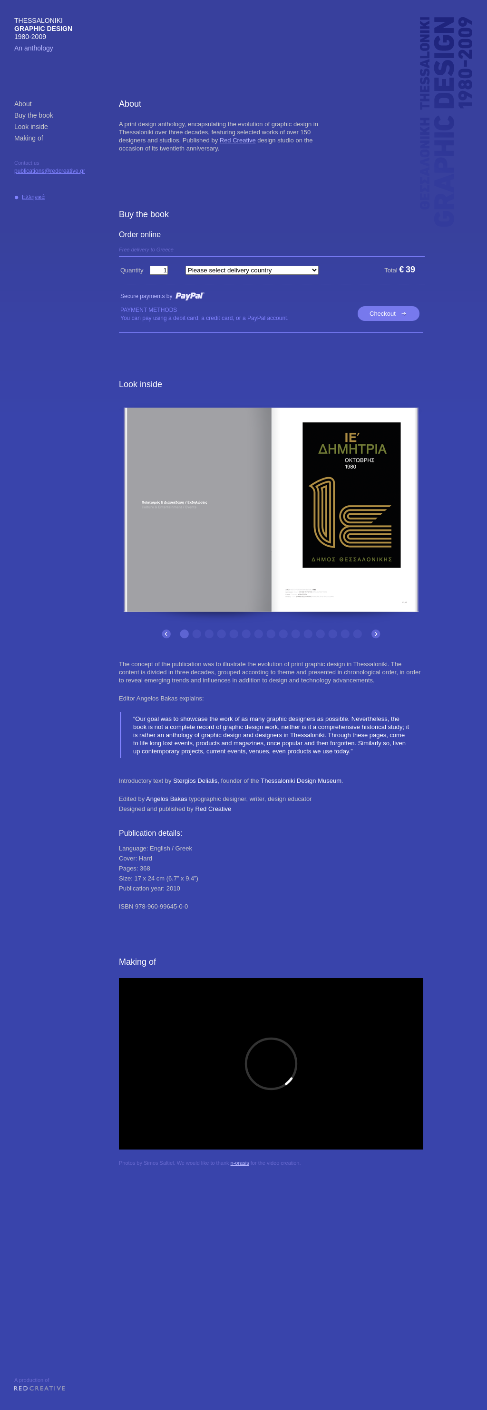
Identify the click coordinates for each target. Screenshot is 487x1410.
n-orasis (240, 1163)
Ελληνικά (33, 197)
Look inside (31, 126)
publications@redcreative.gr (49, 171)
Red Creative (238, 140)
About (23, 104)
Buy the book (33, 115)
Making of (28, 138)
